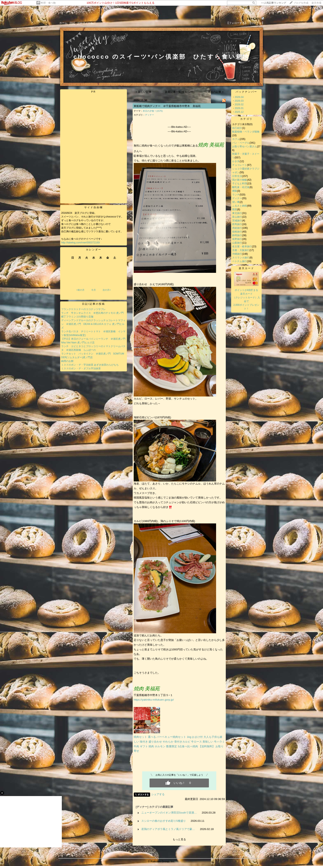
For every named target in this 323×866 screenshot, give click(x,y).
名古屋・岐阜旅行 (242, 246)
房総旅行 (237, 228)
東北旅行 (237, 213)
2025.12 (239, 111)
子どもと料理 (239, 183)
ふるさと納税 (239, 205)
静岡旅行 (237, 235)
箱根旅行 (237, 231)
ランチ (236, 194)
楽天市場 (316, 2)
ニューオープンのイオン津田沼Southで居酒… (169, 812)
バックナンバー (246, 91)
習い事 (236, 202)
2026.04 (239, 97)
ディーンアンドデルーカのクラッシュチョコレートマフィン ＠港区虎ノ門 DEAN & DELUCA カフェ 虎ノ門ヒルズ (93, 324)
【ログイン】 (256, 22)
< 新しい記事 (144, 91)
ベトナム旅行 (239, 261)
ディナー (149, 115)
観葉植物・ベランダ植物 (245, 131)
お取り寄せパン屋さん (244, 146)
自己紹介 (237, 128)
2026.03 (239, 100)
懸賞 (234, 209)
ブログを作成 (301, 2)
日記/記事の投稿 (93, 303)
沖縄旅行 (237, 253)
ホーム (63, 22)
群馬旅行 (237, 224)
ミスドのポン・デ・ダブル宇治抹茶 (81, 368)
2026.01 (239, 108)
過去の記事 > (216, 91)
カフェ (236, 139)
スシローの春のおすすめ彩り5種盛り (163, 820)
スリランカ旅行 (240, 257)
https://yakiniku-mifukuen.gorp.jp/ (154, 699)
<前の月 (80, 290)
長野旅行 (237, 239)
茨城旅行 (237, 220)
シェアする (158, 794)
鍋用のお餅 (67, 361)
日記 (72, 22)
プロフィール (85, 22)
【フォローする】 (237, 22)
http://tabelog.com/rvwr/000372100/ (80, 242)
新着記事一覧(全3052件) (179, 91)
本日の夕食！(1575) (153, 111)
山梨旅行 (237, 242)
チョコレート (239, 165)
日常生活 (237, 176)
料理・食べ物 (48, 2)
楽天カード (246, 268)
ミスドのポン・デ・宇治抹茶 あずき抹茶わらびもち (90, 364)
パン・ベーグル (240, 142)
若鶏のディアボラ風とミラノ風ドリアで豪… (168, 829)
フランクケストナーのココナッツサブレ (83, 309)
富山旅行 (237, 216)
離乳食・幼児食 (240, 187)
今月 (93, 290)
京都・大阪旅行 (240, 250)
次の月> (107, 290)
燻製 (234, 190)
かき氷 (236, 161)
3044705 (253, 18)
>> (273, 2)
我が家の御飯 (239, 179)
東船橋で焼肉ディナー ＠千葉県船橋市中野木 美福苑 (167, 106)
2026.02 (239, 104)
